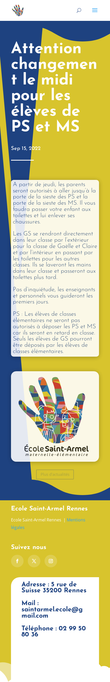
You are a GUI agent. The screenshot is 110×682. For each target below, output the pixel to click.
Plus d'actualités (55, 474)
